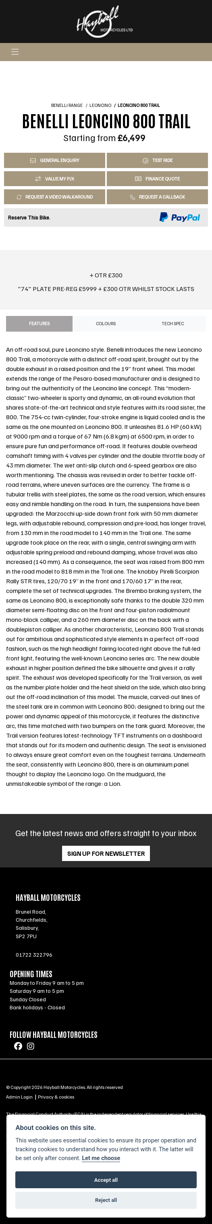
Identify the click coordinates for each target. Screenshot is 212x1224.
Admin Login (19, 1097)
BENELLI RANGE (67, 105)
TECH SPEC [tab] (173, 323)
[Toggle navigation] (14, 52)
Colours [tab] (106, 323)
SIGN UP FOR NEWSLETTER (106, 853)
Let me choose (101, 1158)
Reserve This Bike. (29, 217)
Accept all (106, 1180)
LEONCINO (100, 105)
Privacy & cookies (56, 1097)
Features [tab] (39, 323)
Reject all (106, 1200)
